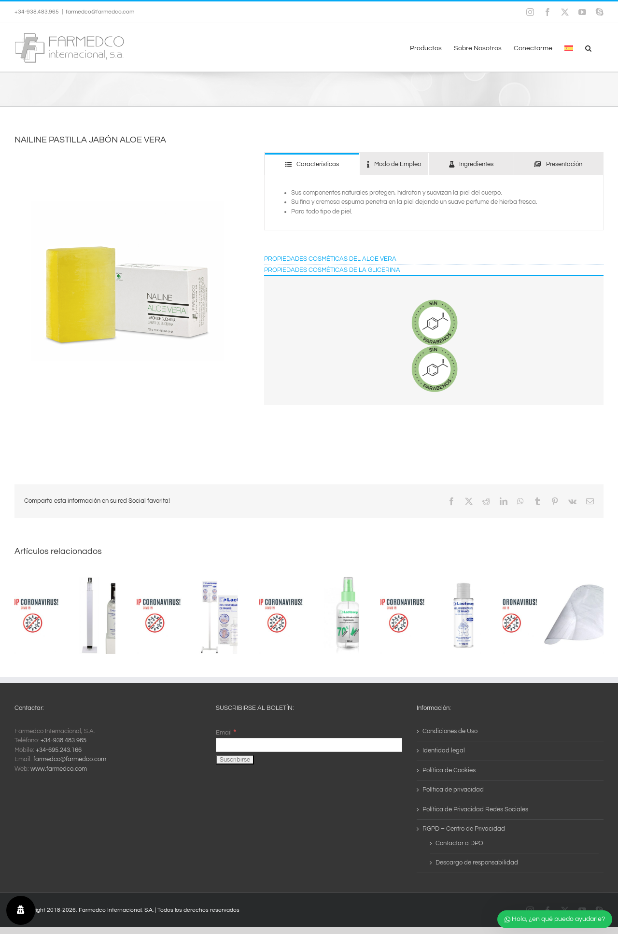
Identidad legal (443, 750)
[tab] (312, 164)
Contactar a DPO (459, 843)
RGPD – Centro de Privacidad (463, 828)
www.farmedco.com (58, 768)
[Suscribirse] (235, 759)
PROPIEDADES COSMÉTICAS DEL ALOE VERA (330, 258)
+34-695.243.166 (59, 750)
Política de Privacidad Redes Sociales (475, 809)
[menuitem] (568, 47)
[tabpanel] (434, 203)
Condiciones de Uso (450, 731)
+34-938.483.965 (63, 740)
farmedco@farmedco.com (100, 12)
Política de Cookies (449, 770)
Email (226, 732)
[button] (588, 47)
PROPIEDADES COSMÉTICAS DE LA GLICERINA (332, 270)
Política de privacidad (453, 789)
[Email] (309, 745)
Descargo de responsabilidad (476, 862)
